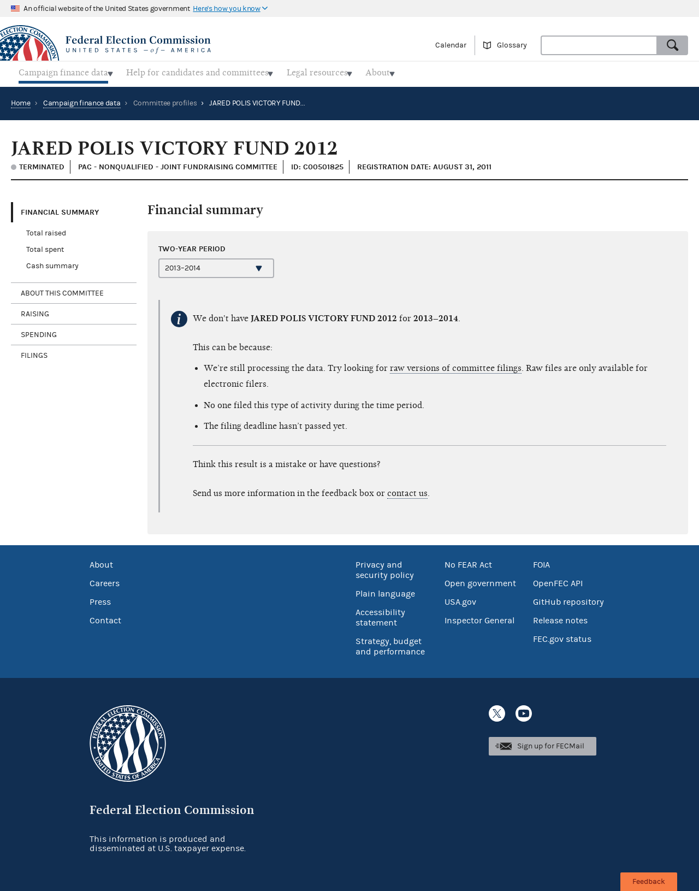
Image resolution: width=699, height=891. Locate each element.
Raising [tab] (35, 310)
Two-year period (192, 245)
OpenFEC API (558, 581)
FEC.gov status (562, 636)
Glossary (512, 45)
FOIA (541, 562)
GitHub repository (568, 599)
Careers (105, 581)
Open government (480, 581)
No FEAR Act (468, 562)
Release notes (560, 618)
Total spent (45, 247)
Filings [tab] (34, 352)
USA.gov (460, 599)
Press (100, 599)
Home (21, 100)
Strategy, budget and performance (390, 644)
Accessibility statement (380, 615)
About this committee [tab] (62, 290)
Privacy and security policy (385, 567)
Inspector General (479, 618)
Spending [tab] (39, 331)
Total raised (46, 230)
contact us (407, 490)
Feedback (648, 881)
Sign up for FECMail (550, 743)
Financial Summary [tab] (60, 209)
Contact (105, 618)
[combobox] (599, 45)
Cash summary (52, 263)
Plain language (385, 591)
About (101, 562)
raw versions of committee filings (456, 365)
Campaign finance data (82, 100)
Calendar (450, 45)
